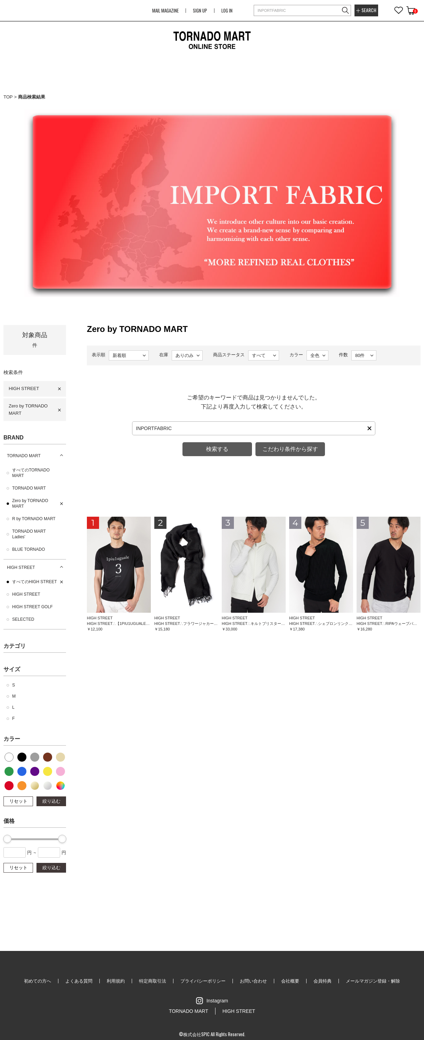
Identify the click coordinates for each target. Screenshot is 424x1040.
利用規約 (116, 981)
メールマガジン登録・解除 (373, 981)
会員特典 (322, 981)
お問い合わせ (253, 981)
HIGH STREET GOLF (32, 606)
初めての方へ (37, 981)
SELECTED (23, 619)
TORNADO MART (24, 455)
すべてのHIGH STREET (34, 581)
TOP (8, 97)
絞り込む (51, 801)
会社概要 (290, 981)
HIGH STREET (24, 388)
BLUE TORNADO (28, 549)
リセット (18, 801)
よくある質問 (78, 981)
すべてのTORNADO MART (31, 473)
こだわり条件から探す (290, 449)
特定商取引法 (152, 981)
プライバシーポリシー (203, 981)
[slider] (7, 839)
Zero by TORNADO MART (28, 409)
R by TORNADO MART (34, 518)
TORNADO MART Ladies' (29, 534)
